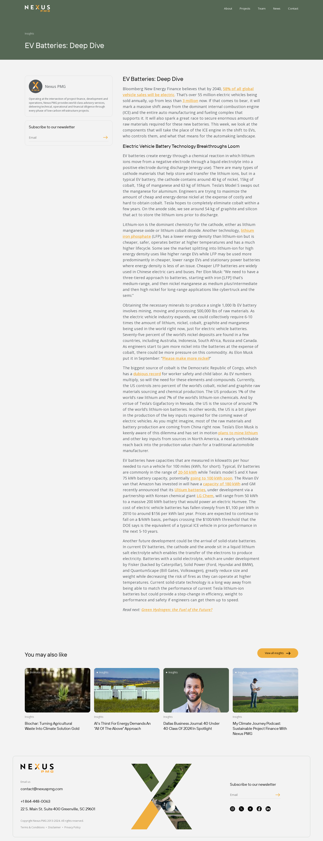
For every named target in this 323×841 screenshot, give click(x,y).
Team (262, 8)
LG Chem (205, 495)
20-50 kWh (187, 472)
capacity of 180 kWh (221, 483)
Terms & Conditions (33, 827)
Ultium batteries (189, 489)
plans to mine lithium (238, 432)
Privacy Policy (72, 827)
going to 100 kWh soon (211, 478)
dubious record (147, 373)
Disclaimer (54, 827)
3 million (190, 100)
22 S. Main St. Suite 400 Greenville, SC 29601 (58, 808)
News (276, 8)
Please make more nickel (185, 358)
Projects (245, 8)
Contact (293, 8)
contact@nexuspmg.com (42, 788)
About (228, 8)
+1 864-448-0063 (35, 801)
